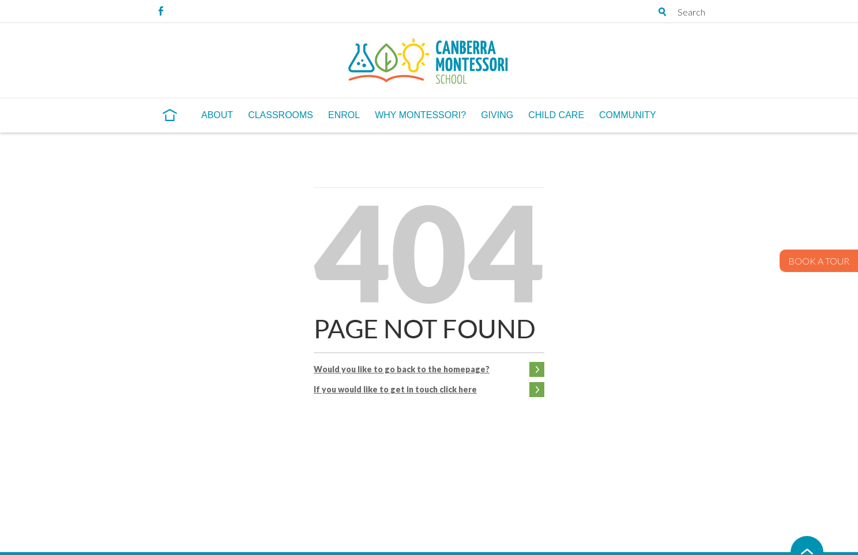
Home (169, 114)
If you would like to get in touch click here (395, 389)
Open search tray (662, 11)
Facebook (161, 11)
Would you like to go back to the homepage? (402, 369)
